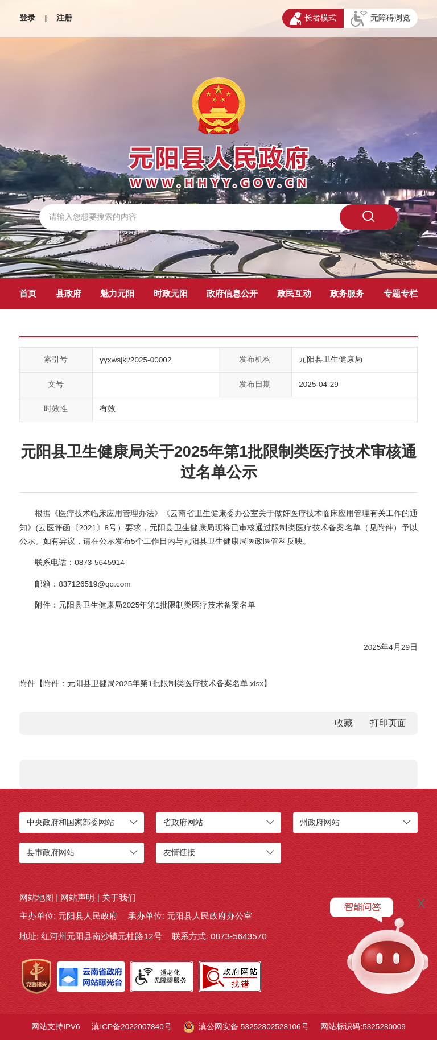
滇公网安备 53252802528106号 (246, 1027)
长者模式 (313, 18)
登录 (27, 18)
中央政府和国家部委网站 (70, 822)
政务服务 (347, 293)
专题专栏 (401, 293)
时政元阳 (171, 293)
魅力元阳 (117, 293)
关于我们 (119, 897)
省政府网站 (183, 822)
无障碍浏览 (380, 19)
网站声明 (77, 897)
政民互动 (294, 293)
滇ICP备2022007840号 (131, 1026)
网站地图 (36, 897)
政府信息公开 (232, 293)
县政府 (68, 293)
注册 (64, 18)
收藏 (344, 723)
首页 (27, 293)
